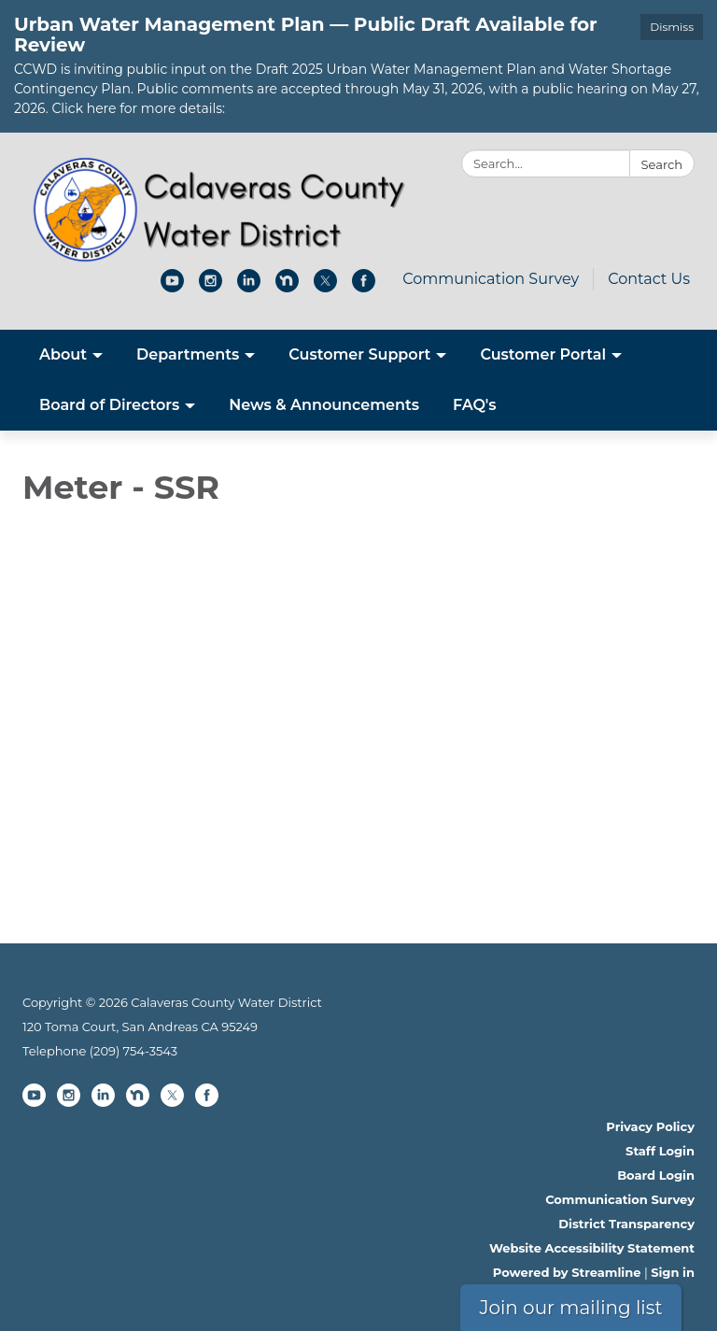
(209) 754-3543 (133, 1050)
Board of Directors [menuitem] (109, 405)
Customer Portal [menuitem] (543, 354)
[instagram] (210, 287)
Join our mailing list (570, 1307)
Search (661, 164)
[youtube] (172, 287)
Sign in (673, 1272)
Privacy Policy (650, 1126)
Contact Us (649, 279)
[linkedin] (248, 287)
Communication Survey (490, 279)
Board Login (656, 1175)
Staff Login (660, 1150)
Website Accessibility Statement (592, 1247)
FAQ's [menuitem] (475, 405)
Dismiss (672, 27)
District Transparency (626, 1223)
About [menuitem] (63, 354)
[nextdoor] (287, 287)
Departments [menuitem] (187, 354)
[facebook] (363, 287)
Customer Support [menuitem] (359, 354)
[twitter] (325, 287)
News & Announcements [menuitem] (324, 405)
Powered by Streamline (567, 1272)
